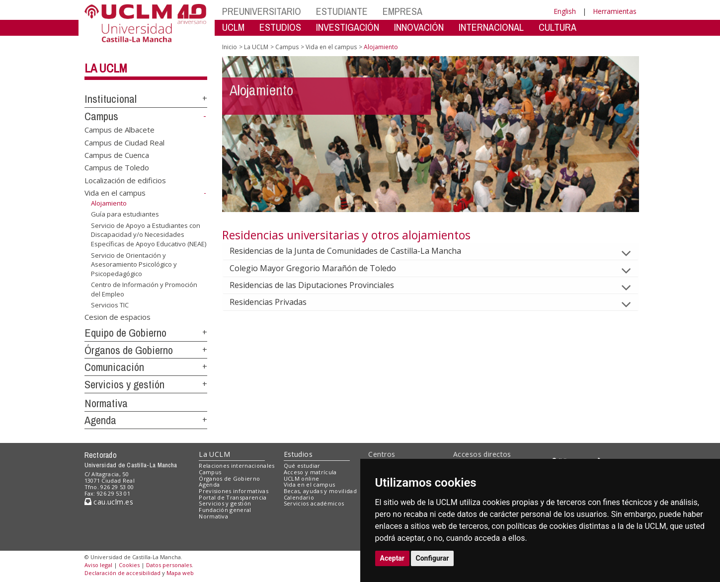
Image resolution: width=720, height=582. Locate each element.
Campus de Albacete (119, 130)
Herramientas (615, 11)
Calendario (299, 497)
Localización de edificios (125, 180)
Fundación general (225, 509)
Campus (101, 116)
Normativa (106, 403)
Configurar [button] (432, 558)
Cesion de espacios (117, 317)
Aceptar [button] (392, 558)
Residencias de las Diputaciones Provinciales (320, 285)
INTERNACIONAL (491, 27)
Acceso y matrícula (310, 472)
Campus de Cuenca (116, 155)
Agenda (100, 420)
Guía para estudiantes (125, 214)
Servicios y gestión (124, 384)
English (565, 11)
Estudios (298, 454)
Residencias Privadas (276, 301)
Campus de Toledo (116, 167)
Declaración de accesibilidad (122, 573)
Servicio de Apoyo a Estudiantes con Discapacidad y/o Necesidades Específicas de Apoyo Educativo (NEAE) (148, 234)
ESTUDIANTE (342, 11)
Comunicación (114, 367)
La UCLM (105, 68)
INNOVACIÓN (419, 27)
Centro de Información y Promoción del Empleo (144, 289)
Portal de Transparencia (233, 497)
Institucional (110, 98)
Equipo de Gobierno (125, 332)
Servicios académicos (314, 503)
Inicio (229, 47)
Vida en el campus (115, 193)
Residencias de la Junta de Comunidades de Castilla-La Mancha (353, 250)
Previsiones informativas (233, 491)
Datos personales (169, 565)
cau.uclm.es (108, 502)
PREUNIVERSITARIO (261, 11)
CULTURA (557, 27)
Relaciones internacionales (237, 465)
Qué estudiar (302, 465)
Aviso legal (98, 565)
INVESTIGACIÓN (347, 27)
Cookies (129, 565)
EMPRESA (402, 11)
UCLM (233, 27)
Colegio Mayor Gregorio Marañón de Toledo (321, 268)
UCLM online (302, 478)
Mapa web (180, 573)
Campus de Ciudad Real (124, 142)
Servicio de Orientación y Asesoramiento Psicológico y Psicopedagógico (134, 264)
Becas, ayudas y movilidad (320, 491)
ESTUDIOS (280, 27)
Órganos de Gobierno (128, 350)
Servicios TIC (110, 304)
